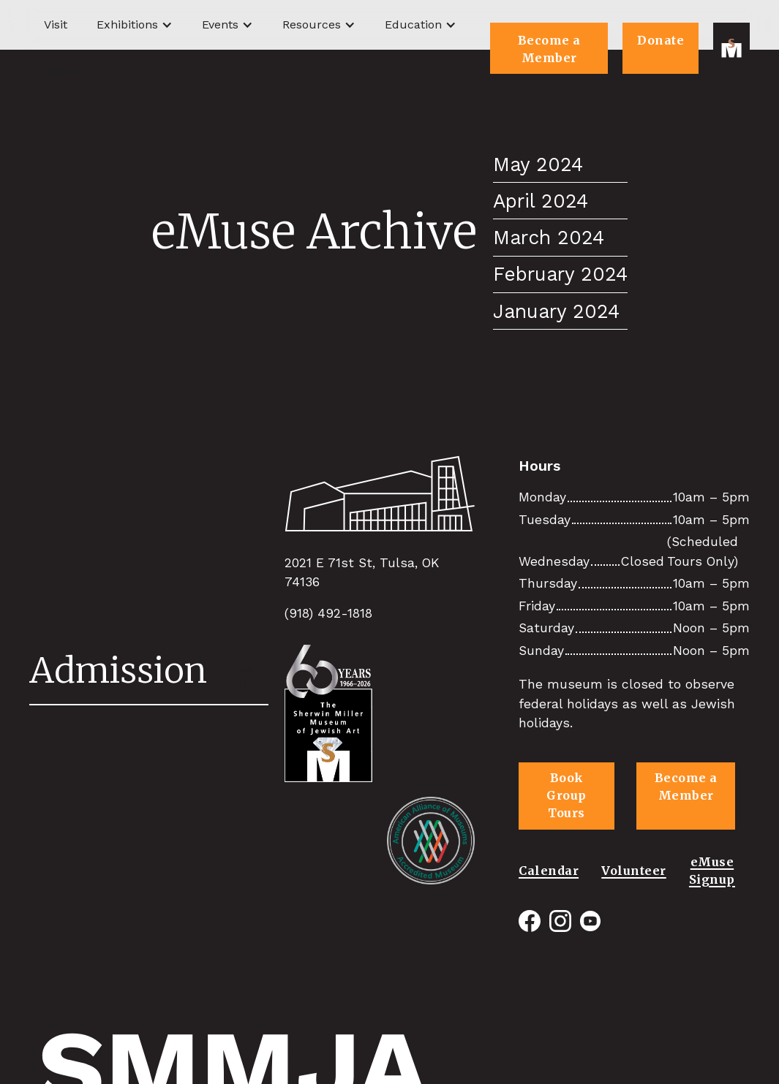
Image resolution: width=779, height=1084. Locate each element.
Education (413, 24)
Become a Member (549, 49)
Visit (55, 24)
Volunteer (633, 870)
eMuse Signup (712, 870)
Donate (660, 40)
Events (220, 24)
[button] (134, 24)
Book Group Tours (566, 795)
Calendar (549, 870)
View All (238, 678)
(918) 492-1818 (328, 613)
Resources (311, 24)
